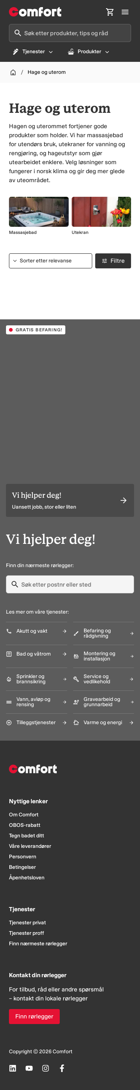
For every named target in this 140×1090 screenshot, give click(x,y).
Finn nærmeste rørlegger (38, 943)
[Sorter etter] (50, 260)
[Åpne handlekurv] (110, 12)
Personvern (22, 856)
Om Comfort (23, 815)
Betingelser (22, 867)
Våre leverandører (30, 846)
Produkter (88, 51)
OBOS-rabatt (24, 825)
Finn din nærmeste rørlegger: (40, 565)
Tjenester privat (27, 922)
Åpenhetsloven (26, 877)
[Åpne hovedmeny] (125, 12)
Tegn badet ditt (26, 835)
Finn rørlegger (34, 1016)
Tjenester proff (26, 933)
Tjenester (33, 51)
